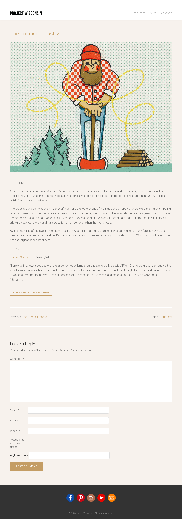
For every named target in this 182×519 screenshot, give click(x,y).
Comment (17, 358)
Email (14, 420)
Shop (153, 13)
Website (15, 430)
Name (14, 410)
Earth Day (166, 317)
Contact (166, 13)
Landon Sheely (19, 257)
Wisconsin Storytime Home (31, 292)
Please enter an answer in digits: (17, 443)
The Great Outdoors (34, 317)
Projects (140, 13)
